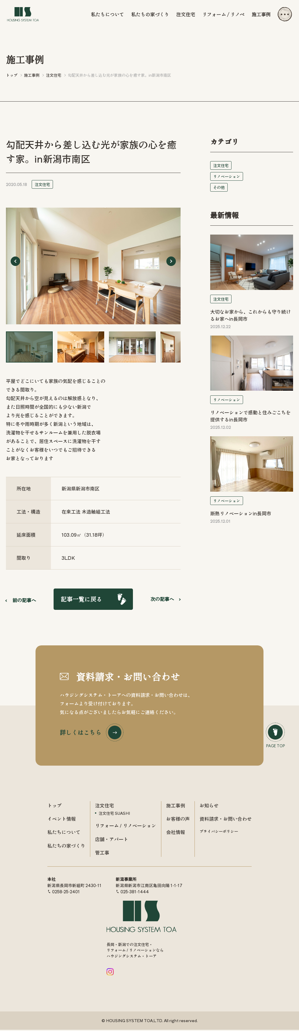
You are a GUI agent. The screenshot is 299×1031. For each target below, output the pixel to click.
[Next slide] (171, 261)
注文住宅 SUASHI (114, 814)
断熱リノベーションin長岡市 (240, 513)
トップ (54, 806)
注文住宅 (185, 14)
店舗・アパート (111, 840)
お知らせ (209, 806)
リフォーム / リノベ (223, 14)
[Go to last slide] (15, 261)
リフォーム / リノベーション (125, 826)
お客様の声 (178, 819)
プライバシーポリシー (219, 833)
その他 (219, 187)
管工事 (102, 853)
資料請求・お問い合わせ (226, 819)
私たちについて (107, 14)
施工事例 (261, 14)
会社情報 (175, 833)
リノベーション (226, 176)
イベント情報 (61, 819)
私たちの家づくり (150, 14)
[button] (29, 347)
